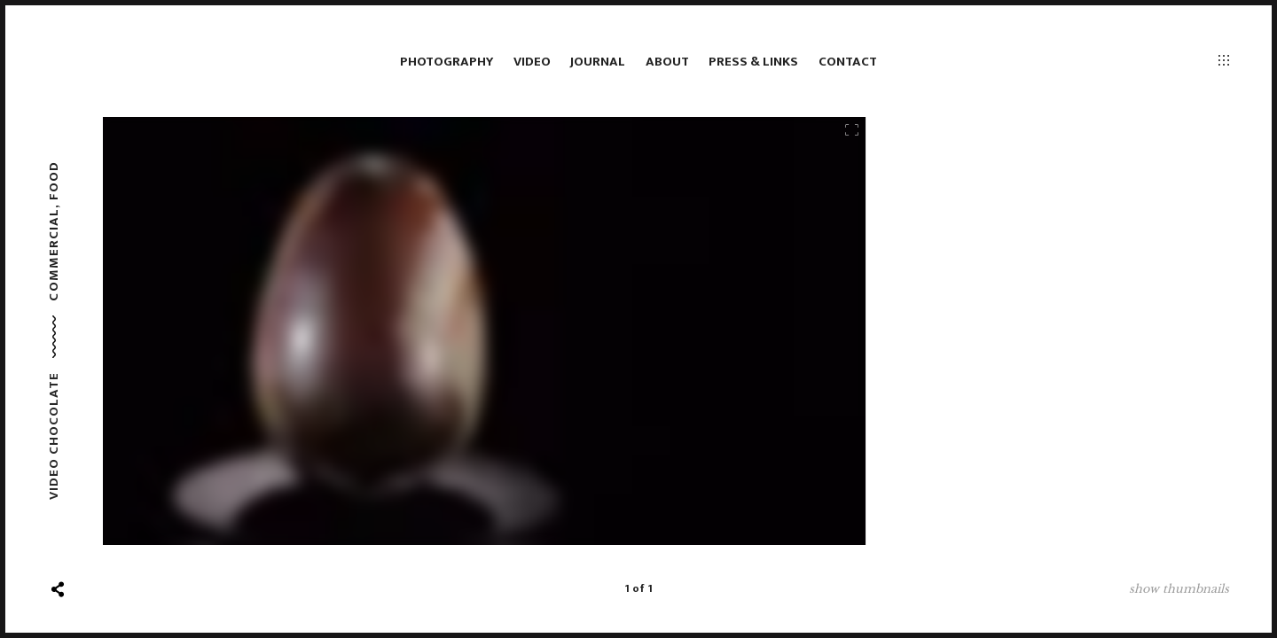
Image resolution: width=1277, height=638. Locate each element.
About (667, 62)
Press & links (753, 62)
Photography (446, 62)
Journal (597, 62)
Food (54, 180)
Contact (848, 62)
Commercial (54, 254)
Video (532, 62)
